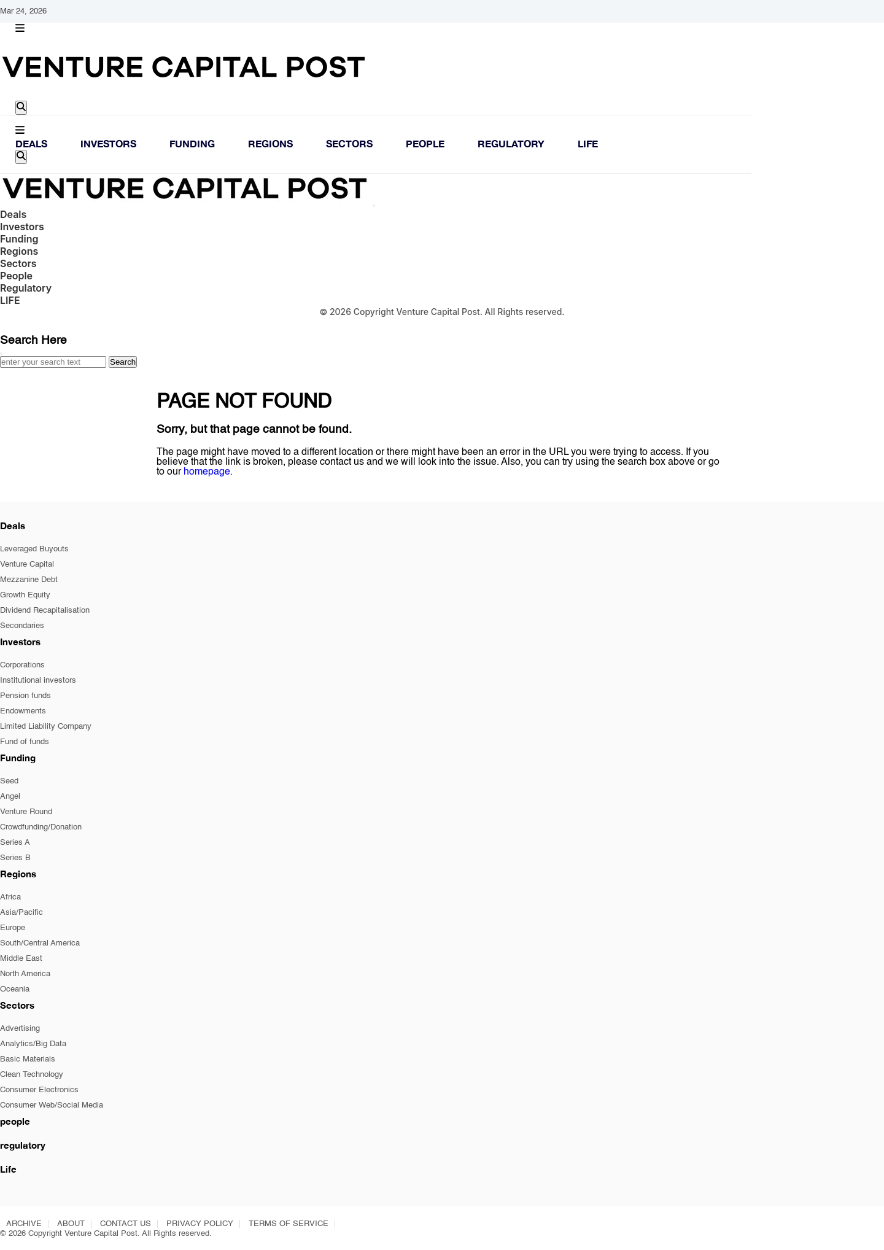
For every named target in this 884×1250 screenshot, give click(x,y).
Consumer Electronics (39, 1090)
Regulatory (511, 143)
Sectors (349, 143)
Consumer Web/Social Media (51, 1105)
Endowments (23, 711)
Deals (31, 143)
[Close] (374, 205)
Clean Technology (31, 1075)
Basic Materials (27, 1059)
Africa (10, 897)
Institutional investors (38, 681)
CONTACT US (125, 1224)
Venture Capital (27, 565)
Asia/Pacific (21, 913)
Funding (192, 143)
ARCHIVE (24, 1224)
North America (25, 974)
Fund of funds (24, 742)
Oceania (14, 989)
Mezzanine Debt (29, 580)
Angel (10, 797)
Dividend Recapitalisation (45, 611)
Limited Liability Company (45, 727)
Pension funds (25, 696)
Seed (9, 781)
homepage (207, 472)
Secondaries (22, 626)
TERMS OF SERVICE (288, 1224)
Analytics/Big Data (33, 1044)
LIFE (588, 143)
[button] (20, 29)
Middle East (21, 959)
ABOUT (71, 1224)
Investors (108, 143)
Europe (12, 928)
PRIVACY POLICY (199, 1224)
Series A (15, 843)
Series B (15, 858)
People (425, 143)
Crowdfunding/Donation (41, 827)
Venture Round (26, 812)
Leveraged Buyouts (34, 549)
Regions (270, 143)
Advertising (20, 1029)
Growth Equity (25, 595)
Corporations (22, 665)
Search (123, 362)
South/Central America (40, 943)
